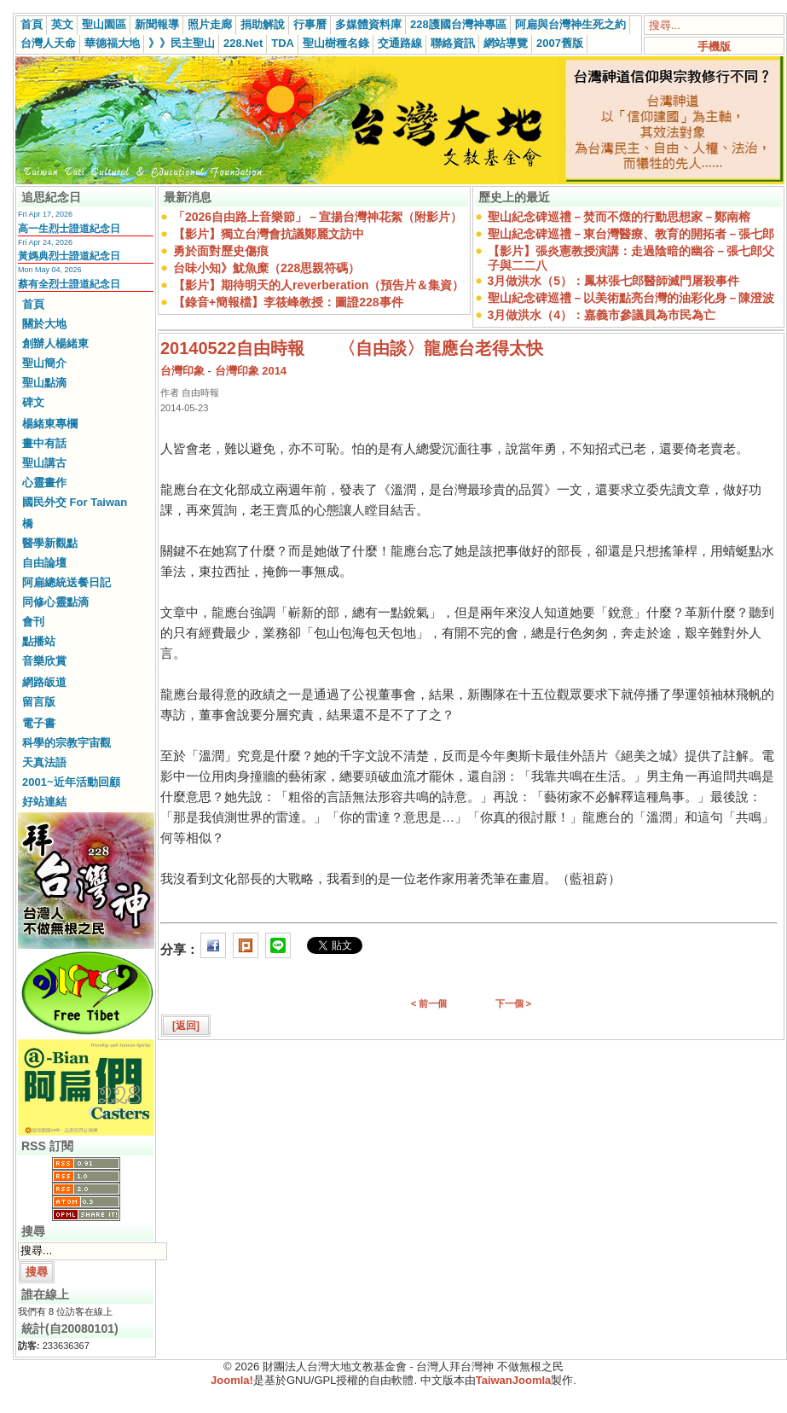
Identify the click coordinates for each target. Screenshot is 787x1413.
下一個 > (513, 1003)
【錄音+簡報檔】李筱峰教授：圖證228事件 (288, 302)
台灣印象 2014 (251, 370)
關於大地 (44, 323)
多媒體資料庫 (368, 24)
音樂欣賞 (44, 660)
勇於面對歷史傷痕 (221, 251)
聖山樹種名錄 (336, 43)
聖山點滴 (44, 382)
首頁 (31, 24)
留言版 (38, 701)
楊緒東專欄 (50, 423)
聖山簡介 (44, 363)
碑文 (33, 402)
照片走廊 (210, 24)
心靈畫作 (44, 482)
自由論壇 (44, 562)
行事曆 (310, 24)
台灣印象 (182, 370)
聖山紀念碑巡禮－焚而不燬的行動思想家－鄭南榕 (619, 217)
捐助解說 (262, 24)
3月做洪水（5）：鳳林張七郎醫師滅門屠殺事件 (614, 281)
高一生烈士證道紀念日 (69, 229)
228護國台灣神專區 (458, 24)
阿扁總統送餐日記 (66, 582)
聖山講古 (44, 462)
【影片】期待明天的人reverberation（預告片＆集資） (318, 285)
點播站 (38, 641)
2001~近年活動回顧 (71, 782)
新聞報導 (157, 24)
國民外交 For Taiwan (74, 502)
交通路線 (400, 43)
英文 (62, 24)
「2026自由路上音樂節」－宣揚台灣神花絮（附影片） (317, 217)
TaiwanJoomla (514, 1380)
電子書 (38, 723)
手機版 (714, 46)
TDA (282, 43)
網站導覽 (505, 43)
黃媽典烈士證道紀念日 (69, 256)
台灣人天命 (48, 43)
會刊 (33, 621)
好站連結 (44, 801)
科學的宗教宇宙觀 (66, 742)
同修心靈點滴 (55, 602)
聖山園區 (104, 24)
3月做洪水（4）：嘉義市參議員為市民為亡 (602, 315)
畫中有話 (44, 443)
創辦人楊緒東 (55, 343)
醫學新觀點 (50, 543)
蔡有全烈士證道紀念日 (69, 284)
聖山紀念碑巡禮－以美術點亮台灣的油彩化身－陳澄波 (631, 298)
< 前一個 (429, 1003)
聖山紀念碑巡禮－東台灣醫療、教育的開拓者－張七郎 (631, 234)
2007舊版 (559, 43)
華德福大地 (112, 43)
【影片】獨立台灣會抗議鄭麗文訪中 (268, 234)
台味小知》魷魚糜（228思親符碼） (266, 268)
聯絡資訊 (453, 43)
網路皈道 (44, 682)
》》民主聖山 (181, 43)
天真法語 (44, 762)
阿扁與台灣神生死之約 (570, 24)
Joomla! (232, 1380)
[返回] (186, 1026)
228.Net (243, 43)
